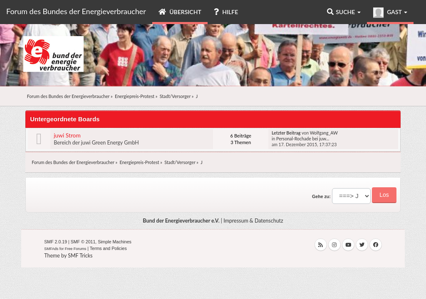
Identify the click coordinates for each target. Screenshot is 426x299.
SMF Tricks (80, 255)
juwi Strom (67, 135)
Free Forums (76, 249)
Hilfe (226, 11)
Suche (344, 11)
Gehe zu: (321, 196)
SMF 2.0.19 (55, 241)
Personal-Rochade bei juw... (302, 138)
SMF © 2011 (83, 241)
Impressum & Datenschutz (253, 221)
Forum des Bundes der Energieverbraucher (76, 11)
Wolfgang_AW (324, 132)
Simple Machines (114, 241)
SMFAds (51, 249)
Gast (390, 12)
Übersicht (180, 11)
